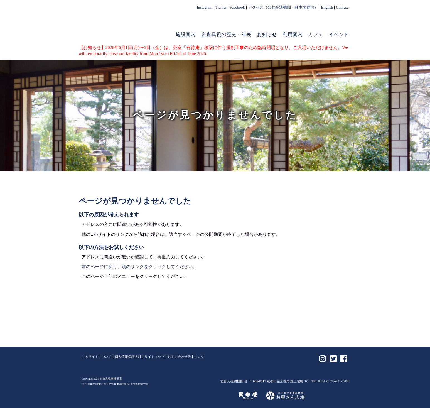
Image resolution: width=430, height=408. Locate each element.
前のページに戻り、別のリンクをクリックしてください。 (139, 266)
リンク (199, 356)
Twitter (221, 7)
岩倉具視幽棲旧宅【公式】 (117, 24)
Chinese (342, 7)
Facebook (237, 7)
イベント (339, 34)
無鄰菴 (248, 395)
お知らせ (267, 34)
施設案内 (186, 34)
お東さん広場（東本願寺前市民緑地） (285, 395)
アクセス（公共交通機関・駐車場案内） (283, 7)
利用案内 (292, 34)
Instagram (204, 7)
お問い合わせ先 (179, 356)
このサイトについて (97, 356)
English (327, 7)
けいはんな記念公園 (206, 395)
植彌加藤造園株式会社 (149, 395)
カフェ (315, 34)
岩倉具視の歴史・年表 (226, 34)
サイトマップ (154, 356)
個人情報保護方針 (128, 356)
